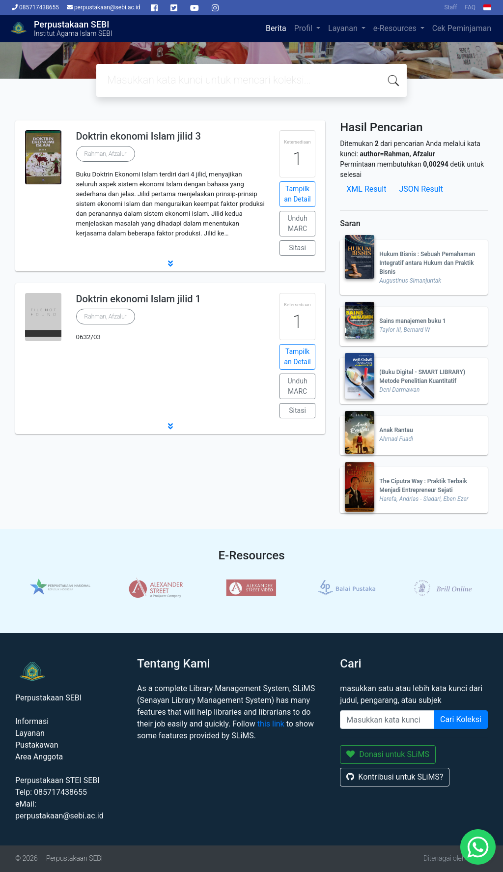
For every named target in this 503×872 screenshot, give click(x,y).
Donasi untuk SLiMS (387, 754)
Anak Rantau (396, 430)
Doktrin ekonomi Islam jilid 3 (138, 136)
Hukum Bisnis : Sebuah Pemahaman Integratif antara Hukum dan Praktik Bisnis (427, 263)
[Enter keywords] (387, 719)
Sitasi (297, 248)
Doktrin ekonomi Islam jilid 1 (138, 299)
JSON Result (421, 189)
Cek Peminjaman (461, 28)
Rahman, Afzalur (105, 153)
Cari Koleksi (460, 719)
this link (270, 723)
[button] (170, 263)
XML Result (366, 189)
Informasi (32, 721)
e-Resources (396, 28)
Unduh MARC (297, 223)
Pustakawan (36, 745)
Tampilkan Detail (297, 194)
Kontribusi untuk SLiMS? (394, 777)
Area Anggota (39, 756)
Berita (276, 28)
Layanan (344, 28)
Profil (304, 28)
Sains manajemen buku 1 (412, 321)
